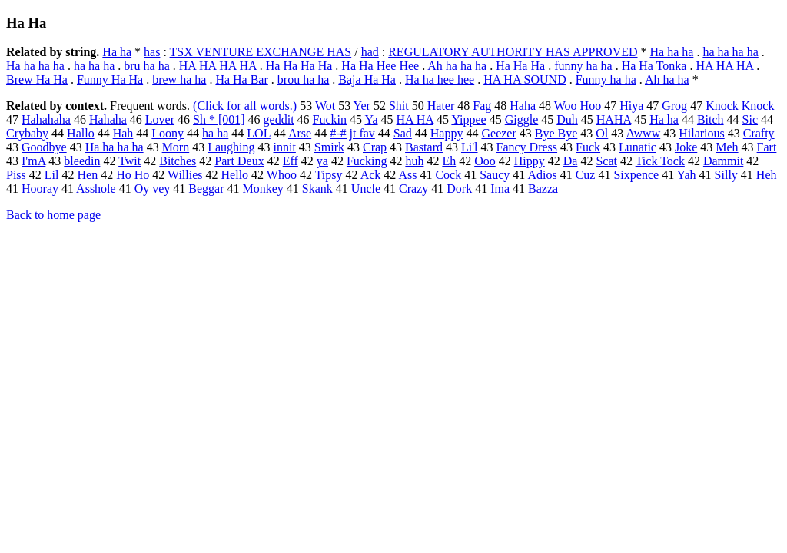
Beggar (206, 188)
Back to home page (53, 214)
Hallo (81, 133)
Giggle (522, 119)
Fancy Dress (527, 147)
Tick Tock (660, 160)
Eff (290, 160)
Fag (482, 105)
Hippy (529, 160)
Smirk (329, 147)
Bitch (710, 119)
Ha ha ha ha (35, 65)
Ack (370, 174)
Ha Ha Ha (520, 65)
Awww (643, 133)
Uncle (365, 188)
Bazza (543, 188)
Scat (606, 160)
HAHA (613, 119)
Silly (726, 174)
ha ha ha (94, 65)
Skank (317, 188)
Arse (299, 133)
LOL (259, 133)
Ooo (485, 160)
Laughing (231, 147)
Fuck (588, 147)
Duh (567, 119)
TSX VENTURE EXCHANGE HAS (261, 51)
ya (322, 160)
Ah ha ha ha (456, 65)
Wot (325, 105)
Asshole (96, 188)
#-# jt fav (352, 133)
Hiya (631, 105)
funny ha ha (583, 65)
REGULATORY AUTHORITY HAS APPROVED (512, 51)
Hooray (40, 188)
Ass (407, 174)
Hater (441, 105)
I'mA (33, 160)
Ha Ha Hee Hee (380, 65)
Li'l (469, 147)
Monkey (263, 188)
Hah (123, 133)
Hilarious (702, 133)
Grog (674, 105)
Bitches (177, 160)
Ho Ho (132, 174)
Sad (403, 133)
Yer (362, 105)
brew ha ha (179, 79)
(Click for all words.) (245, 105)
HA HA (415, 119)
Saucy (495, 174)
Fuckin (330, 119)
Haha (523, 105)
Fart (767, 147)
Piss (16, 174)
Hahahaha (46, 119)
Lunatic (637, 147)
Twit (129, 160)
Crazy (413, 188)
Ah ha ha (667, 79)
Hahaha (108, 119)
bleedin (82, 160)
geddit (279, 119)
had (370, 51)
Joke (686, 147)
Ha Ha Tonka (654, 65)
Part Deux (239, 160)
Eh (449, 160)
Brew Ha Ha (37, 79)
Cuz (586, 174)
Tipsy (329, 174)
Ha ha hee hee (439, 79)
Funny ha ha (606, 79)
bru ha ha (147, 65)
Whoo (282, 174)
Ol (602, 133)
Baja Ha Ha (367, 79)
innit (285, 147)
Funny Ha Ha (110, 79)
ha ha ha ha (730, 51)
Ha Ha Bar (241, 79)
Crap (375, 147)
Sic (750, 119)
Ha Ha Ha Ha (299, 65)
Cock (448, 174)
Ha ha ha (672, 51)
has (152, 51)
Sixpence (636, 174)
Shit (399, 105)
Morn (176, 147)
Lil (52, 174)
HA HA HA (724, 65)
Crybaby (27, 133)
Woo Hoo (577, 105)
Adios (541, 174)
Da (570, 160)
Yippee (468, 119)
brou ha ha (303, 79)
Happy (446, 133)
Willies (185, 174)
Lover (159, 119)
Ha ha (116, 51)
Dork (459, 188)
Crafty (759, 133)
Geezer (498, 133)
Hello (235, 174)
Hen (87, 174)
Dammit (723, 160)
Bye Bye (556, 133)
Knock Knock (740, 105)
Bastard (424, 147)
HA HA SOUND (524, 79)
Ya (370, 119)
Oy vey (152, 188)
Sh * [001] (219, 119)
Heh (766, 174)
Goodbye (44, 147)
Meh (727, 147)
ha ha (215, 133)
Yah (686, 174)
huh (414, 160)
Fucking (367, 160)
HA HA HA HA (218, 65)
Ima (500, 188)
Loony (167, 133)
